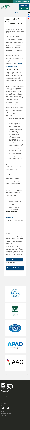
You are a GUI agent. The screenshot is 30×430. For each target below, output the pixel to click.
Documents (3, 415)
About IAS (21, 374)
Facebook (29, 16)
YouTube (29, 18)
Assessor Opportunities (6, 396)
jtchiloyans (14, 263)
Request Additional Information (14, 259)
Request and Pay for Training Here (14, 268)
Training (2, 417)
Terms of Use (4, 403)
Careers (2, 405)
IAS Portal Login (24, 5)
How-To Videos (4, 420)
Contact (2, 398)
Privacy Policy (4, 401)
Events (2, 419)
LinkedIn (29, 14)
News (2, 399)
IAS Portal (10, 1)
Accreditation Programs (6, 413)
